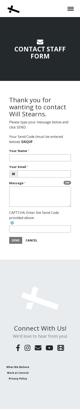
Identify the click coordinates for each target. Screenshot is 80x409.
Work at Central (18, 372)
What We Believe (17, 366)
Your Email (17, 167)
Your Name (18, 151)
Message (16, 183)
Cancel (31, 240)
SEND (16, 240)
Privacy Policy (18, 378)
